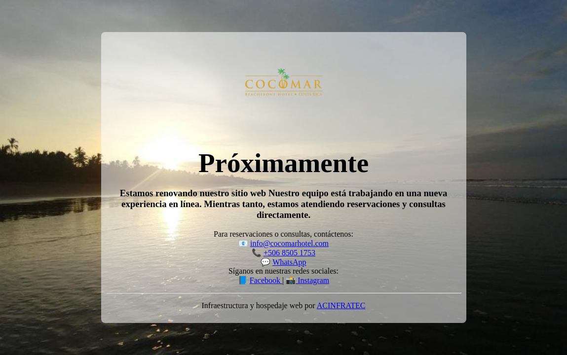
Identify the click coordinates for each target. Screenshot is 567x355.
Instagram (312, 280)
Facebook (266, 280)
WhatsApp (289, 262)
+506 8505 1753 (289, 252)
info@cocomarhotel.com (289, 243)
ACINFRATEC (341, 305)
